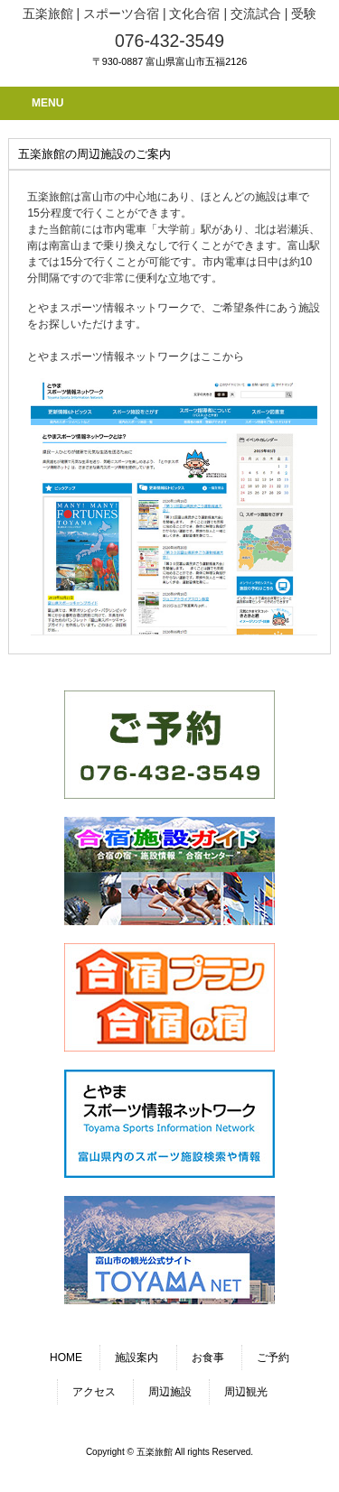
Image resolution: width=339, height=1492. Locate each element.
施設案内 (136, 1357)
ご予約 (273, 1357)
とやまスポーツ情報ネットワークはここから (135, 356)
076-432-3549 (169, 41)
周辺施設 (170, 1391)
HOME (66, 1357)
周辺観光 (246, 1391)
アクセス (94, 1391)
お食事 (208, 1357)
